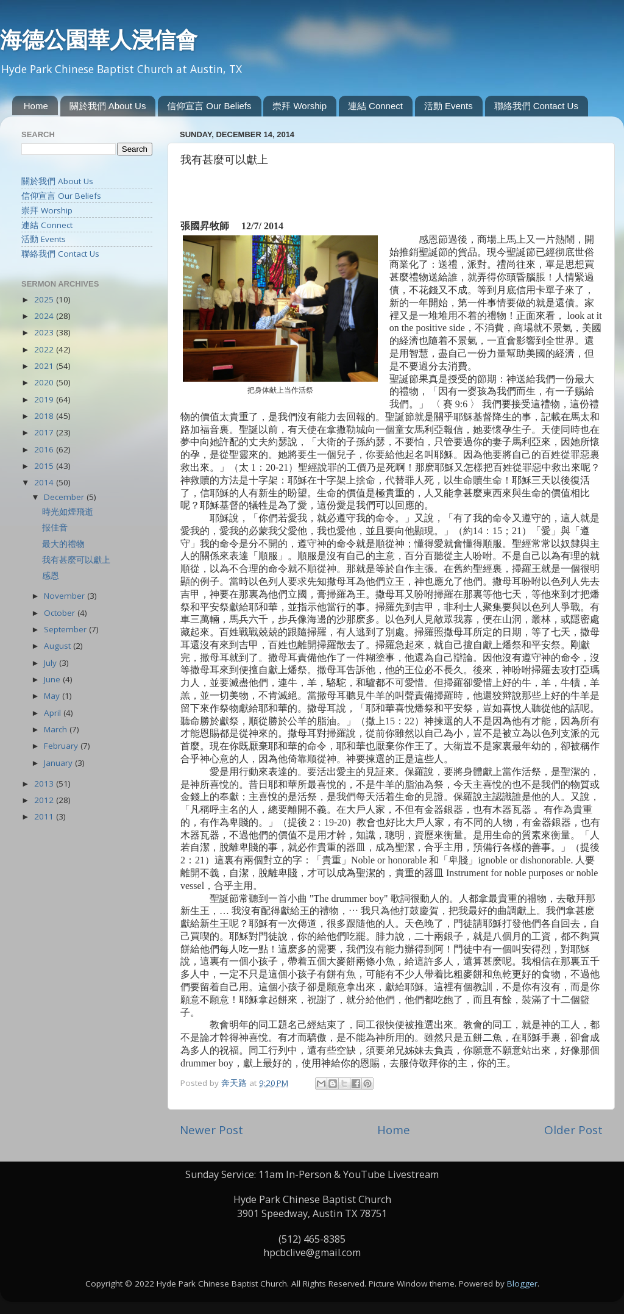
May (53, 695)
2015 (45, 465)
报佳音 (55, 527)
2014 (45, 482)
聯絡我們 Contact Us (536, 106)
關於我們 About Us (107, 106)
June (53, 679)
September (66, 629)
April (53, 712)
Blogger (522, 1283)
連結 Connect (375, 106)
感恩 (50, 575)
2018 (45, 415)
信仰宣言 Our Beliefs (209, 106)
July (51, 662)
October (60, 612)
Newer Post (211, 1130)
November (65, 595)
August (58, 645)
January (59, 762)
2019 (45, 399)
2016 (45, 449)
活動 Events (448, 106)
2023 (45, 332)
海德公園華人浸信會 (98, 39)
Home (36, 106)
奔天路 (235, 1082)
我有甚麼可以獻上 (76, 559)
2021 (45, 365)
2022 (45, 349)
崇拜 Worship (299, 106)
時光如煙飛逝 (67, 511)
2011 (45, 816)
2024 (45, 315)
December (65, 496)
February (62, 745)
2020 (45, 382)
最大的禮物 (63, 543)
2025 (45, 299)
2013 (45, 783)
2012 (45, 799)
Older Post (573, 1130)
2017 (45, 432)
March (56, 729)
